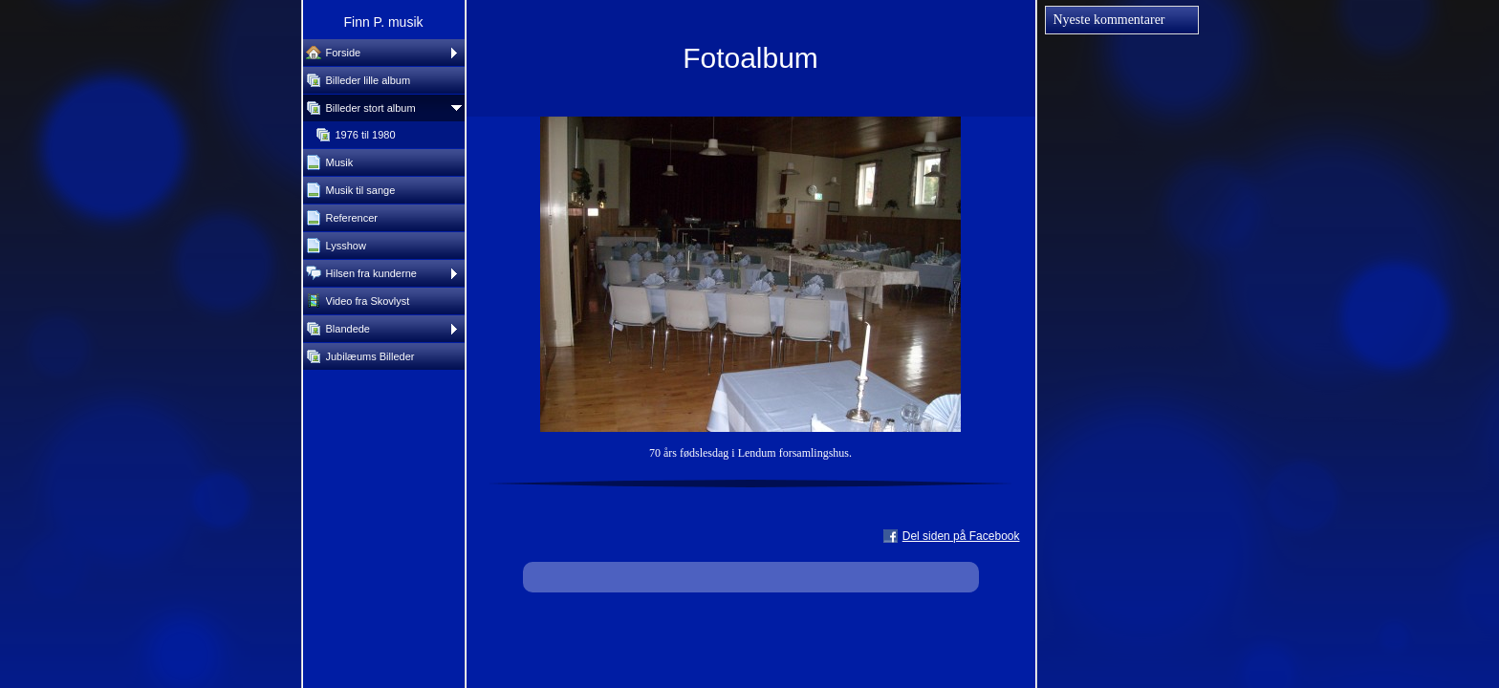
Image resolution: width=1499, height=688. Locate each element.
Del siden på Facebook (961, 536)
